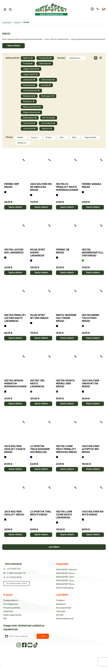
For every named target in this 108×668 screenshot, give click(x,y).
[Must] (31, 195)
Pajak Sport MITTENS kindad (39, 316)
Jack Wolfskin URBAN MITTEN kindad (90, 383)
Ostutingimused (10, 604)
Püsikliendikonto (10, 600)
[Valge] (8, 258)
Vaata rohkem (13, 45)
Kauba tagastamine (12, 615)
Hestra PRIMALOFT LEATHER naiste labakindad (15, 318)
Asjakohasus (76, 58)
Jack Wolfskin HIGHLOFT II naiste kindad (14, 449)
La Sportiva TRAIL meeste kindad (40, 513)
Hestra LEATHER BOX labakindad (14, 251)
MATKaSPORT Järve (65, 577)
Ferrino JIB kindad (62, 251)
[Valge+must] (60, 457)
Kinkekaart (61, 604)
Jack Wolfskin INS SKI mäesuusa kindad (41, 187)
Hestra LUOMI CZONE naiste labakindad (64, 514)
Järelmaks (8, 611)
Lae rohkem (54, 547)
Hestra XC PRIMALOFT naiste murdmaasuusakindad (67, 187)
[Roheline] (83, 260)
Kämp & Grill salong (64, 588)
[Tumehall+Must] (5, 192)
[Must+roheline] (31, 519)
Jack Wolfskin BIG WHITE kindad (93, 513)
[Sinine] (31, 260)
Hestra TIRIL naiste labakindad (37, 383)
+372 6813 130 (14, 569)
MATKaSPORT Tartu (65, 580)
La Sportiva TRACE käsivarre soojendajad (40, 449)
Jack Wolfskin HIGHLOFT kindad (14, 513)
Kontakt (60, 615)
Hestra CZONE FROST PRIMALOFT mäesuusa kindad (66, 449)
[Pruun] (31, 392)
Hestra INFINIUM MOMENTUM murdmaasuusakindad (15, 383)
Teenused (60, 611)
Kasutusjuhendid (63, 608)
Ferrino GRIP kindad (11, 185)
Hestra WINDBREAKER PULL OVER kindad (93, 252)
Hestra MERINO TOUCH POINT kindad (90, 318)
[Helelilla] (57, 195)
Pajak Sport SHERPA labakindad (37, 252)
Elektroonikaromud (64, 618)
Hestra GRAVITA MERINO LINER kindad (65, 383)
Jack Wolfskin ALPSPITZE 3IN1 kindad (90, 449)
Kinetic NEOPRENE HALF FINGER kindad (66, 318)
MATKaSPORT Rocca (65, 573)
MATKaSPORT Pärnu (65, 584)
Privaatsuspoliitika (11, 608)
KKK (5, 618)
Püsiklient (60, 600)
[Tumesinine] (57, 457)
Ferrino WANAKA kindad (91, 185)
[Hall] (83, 326)
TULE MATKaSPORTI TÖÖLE (16, 584)
